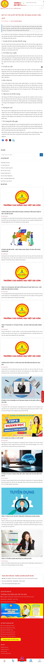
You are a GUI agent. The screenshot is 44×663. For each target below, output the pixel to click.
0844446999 (18, 8)
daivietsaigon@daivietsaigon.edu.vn (12, 583)
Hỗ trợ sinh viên (4, 651)
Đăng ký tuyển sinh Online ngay (10, 639)
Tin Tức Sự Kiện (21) (5, 165)
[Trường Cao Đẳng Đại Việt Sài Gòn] (3, 140)
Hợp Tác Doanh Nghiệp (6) (6, 175)
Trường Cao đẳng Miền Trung (7, 630)
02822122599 (22, 581)
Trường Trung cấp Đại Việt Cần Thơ (8, 634)
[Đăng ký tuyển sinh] (42, 396)
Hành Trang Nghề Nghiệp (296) (7, 178)
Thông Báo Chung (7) (5, 162)
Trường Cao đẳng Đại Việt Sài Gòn (8, 625)
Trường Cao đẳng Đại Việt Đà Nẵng (8, 627)
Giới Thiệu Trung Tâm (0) (6, 181)
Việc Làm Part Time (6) (5, 170)
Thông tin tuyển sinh (5, 649)
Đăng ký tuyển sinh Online (7, 8)
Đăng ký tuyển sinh (4, 647)
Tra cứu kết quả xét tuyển (6, 653)
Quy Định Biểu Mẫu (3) (6, 173)
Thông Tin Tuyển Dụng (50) (7, 167)
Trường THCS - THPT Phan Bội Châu (8, 636)
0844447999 (9, 581)
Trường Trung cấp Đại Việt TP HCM (8, 632)
